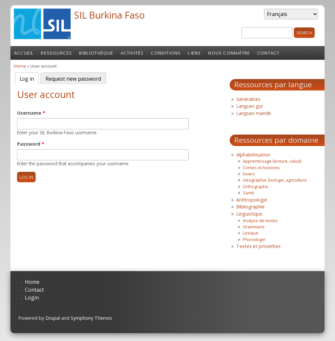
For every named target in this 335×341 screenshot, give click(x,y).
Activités (132, 53)
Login (32, 297)
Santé (248, 193)
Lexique (250, 233)
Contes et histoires (261, 167)
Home (20, 66)
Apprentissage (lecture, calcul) (272, 161)
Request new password (73, 78)
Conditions (166, 53)
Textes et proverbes (258, 246)
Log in (29, 78)
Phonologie (254, 239)
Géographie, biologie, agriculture (275, 180)
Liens (194, 53)
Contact (268, 53)
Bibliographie (250, 206)
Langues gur (249, 106)
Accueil (24, 53)
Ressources (56, 53)
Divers (249, 174)
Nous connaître (229, 53)
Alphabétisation (253, 155)
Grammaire (254, 227)
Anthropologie (251, 200)
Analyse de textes (260, 220)
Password (30, 144)
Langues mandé (253, 113)
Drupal (52, 318)
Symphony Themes (91, 318)
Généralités (248, 99)
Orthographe (255, 186)
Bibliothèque (96, 53)
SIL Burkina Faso (109, 14)
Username (31, 113)
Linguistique (249, 214)
